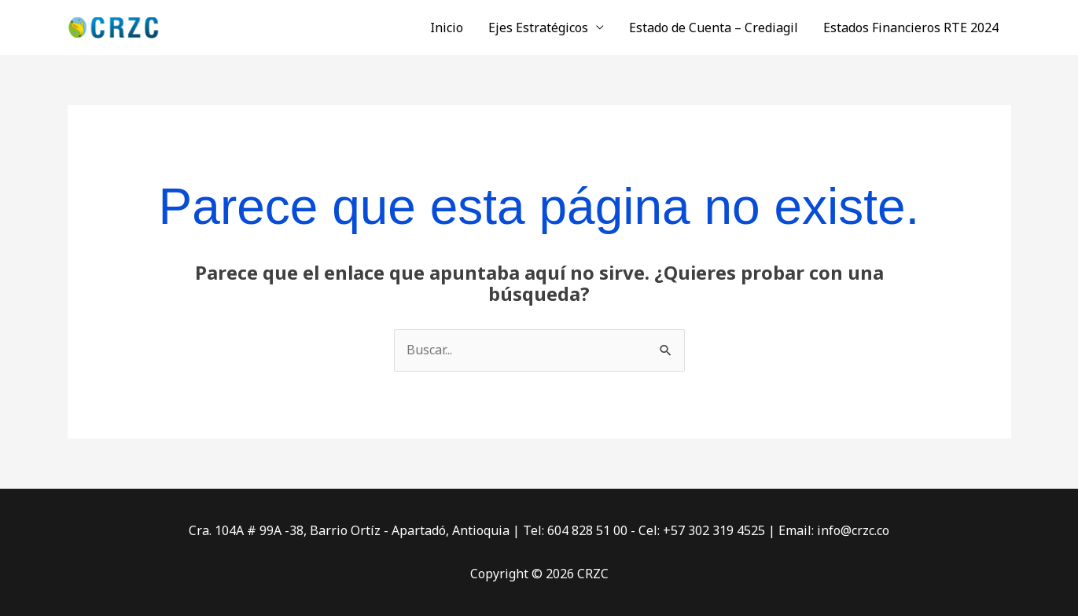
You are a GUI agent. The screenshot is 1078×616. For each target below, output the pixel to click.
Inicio (446, 27)
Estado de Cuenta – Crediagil (713, 27)
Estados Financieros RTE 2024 (911, 27)
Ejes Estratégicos (538, 27)
